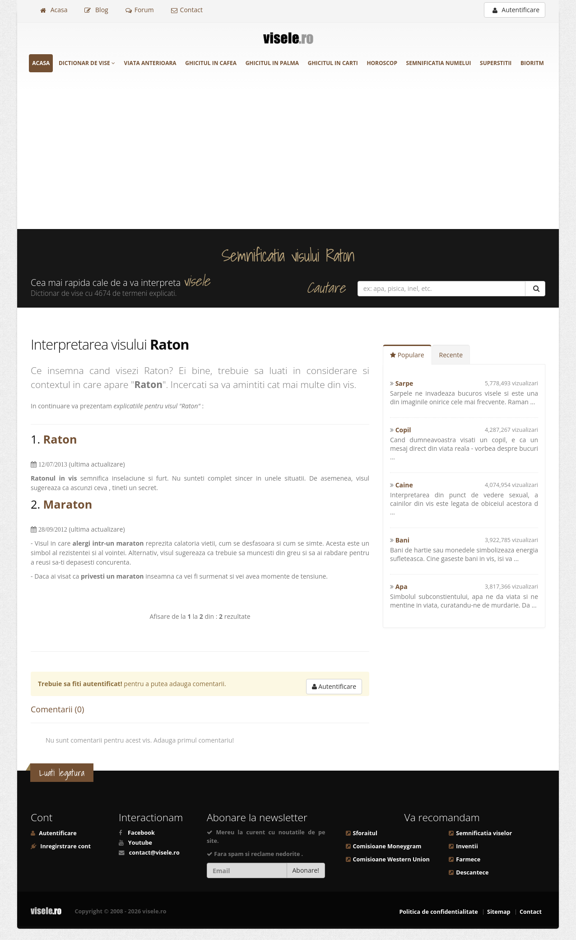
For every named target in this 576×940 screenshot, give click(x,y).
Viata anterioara (150, 63)
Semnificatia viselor (484, 833)
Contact (187, 9)
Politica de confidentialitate (438, 912)
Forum (139, 9)
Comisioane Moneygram (387, 846)
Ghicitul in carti (333, 63)
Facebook (141, 833)
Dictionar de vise (87, 63)
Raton (60, 439)
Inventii (467, 846)
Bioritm (532, 63)
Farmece (468, 859)
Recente (451, 355)
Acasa (53, 9)
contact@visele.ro (154, 852)
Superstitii (495, 63)
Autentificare (515, 9)
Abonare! (306, 870)
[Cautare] (535, 288)
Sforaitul (365, 833)
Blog (96, 9)
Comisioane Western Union (391, 859)
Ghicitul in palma (272, 63)
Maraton (68, 504)
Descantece (472, 872)
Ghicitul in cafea (211, 63)
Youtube (140, 842)
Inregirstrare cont (65, 846)
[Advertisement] (288, 161)
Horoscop (382, 63)
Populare (407, 355)
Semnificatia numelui (438, 63)
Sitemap (499, 912)
